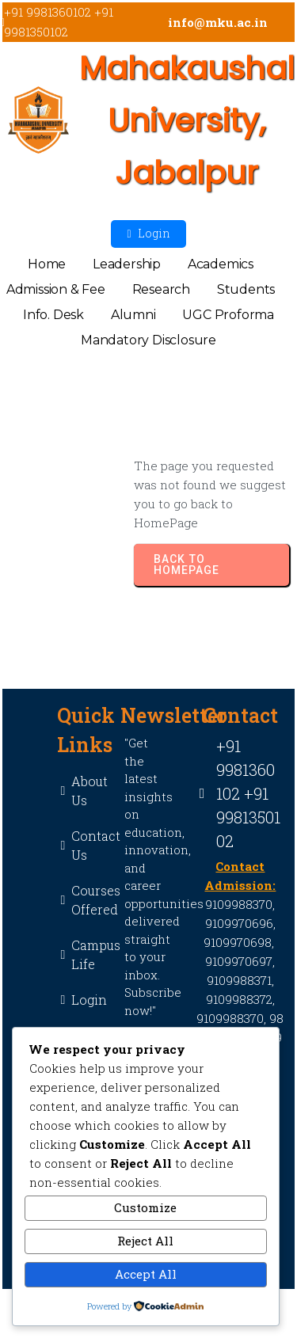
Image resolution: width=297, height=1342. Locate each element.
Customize (145, 1207)
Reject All (145, 1241)
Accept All (146, 1274)
